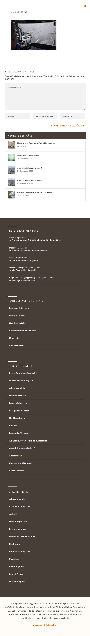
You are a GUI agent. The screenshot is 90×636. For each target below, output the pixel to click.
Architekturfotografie (19, 506)
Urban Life (14, 338)
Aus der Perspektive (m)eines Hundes (34, 192)
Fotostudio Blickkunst (19, 433)
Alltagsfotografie (17, 499)
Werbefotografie (17, 581)
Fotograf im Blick (17, 315)
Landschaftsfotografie (19, 551)
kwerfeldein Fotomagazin (21, 380)
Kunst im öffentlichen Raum (22, 330)
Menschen (14, 559)
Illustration (14, 544)
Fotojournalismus (17, 529)
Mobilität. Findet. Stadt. (28, 155)
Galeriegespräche (17, 323)
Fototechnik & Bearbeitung (22, 536)
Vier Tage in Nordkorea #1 (29, 180)
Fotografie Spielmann (19, 410)
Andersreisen (15, 455)
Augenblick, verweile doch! (22, 448)
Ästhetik (13, 514)
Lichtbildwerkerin (17, 395)
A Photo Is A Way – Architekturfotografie (28, 440)
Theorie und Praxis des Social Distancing (36, 143)
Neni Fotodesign (17, 418)
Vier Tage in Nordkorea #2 (29, 168)
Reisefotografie (16, 566)
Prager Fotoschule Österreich (23, 373)
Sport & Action (16, 574)
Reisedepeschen (16, 470)
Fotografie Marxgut (18, 403)
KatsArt (13, 425)
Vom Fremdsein (16, 345)
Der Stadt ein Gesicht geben (25, 260)
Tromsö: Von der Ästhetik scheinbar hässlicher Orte (36, 240)
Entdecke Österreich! (19, 308)
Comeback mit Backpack (21, 463)
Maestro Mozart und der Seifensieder (29, 250)
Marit (11, 247)
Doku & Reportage (18, 521)
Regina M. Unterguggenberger (23, 277)
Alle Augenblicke (17, 388)
